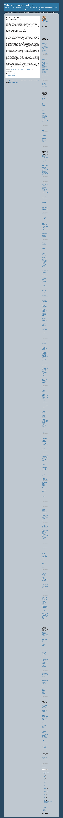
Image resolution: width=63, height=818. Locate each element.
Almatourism (44, 175)
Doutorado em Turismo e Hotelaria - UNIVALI (45, 60)
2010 (44, 810)
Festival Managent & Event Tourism (45, 268)
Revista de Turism (45, 515)
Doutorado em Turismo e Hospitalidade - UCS (44, 56)
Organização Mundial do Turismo (44, 136)
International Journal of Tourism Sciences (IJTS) (45, 363)
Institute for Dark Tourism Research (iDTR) (45, 120)
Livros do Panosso (14, 12)
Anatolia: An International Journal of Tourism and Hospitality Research (45, 179)
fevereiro (45, 805)
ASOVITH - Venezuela (44, 105)
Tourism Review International (44, 589)
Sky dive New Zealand (44, 742)
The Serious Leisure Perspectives (44, 139)
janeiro (45, 807)
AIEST (43, 103)
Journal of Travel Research (44, 470)
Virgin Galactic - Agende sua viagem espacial (44, 750)
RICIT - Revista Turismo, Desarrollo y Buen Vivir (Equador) (45, 541)
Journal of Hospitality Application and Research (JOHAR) (45, 408)
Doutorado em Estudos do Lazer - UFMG (45, 47)
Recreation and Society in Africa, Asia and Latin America (44, 499)
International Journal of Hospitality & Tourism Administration (44, 318)
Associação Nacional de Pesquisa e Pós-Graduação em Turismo (44, 109)
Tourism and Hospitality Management (44, 571)
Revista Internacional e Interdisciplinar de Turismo (45, 535)
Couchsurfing (44, 707)
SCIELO (43, 764)
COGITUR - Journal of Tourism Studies (45, 221)
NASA (43, 727)
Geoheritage (44, 272)
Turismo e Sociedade (43, 693)
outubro (45, 789)
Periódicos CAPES (45, 757)
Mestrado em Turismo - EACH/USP (44, 79)
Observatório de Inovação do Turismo (44, 648)
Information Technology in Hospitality (44, 284)
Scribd (43, 740)
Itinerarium (43, 644)
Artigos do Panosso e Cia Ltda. (25, 12)
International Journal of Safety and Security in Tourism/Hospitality (45, 345)
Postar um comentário (11, 75)
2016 (44, 779)
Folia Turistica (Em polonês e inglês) (45, 271)
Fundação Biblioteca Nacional (45, 716)
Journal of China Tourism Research (45, 384)
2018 (44, 778)
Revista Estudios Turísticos (44, 523)
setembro (45, 791)
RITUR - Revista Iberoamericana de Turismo (45, 685)
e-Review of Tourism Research (45, 240)
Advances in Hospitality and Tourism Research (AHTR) (45, 169)
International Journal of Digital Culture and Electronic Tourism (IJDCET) (45, 302)
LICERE (43, 645)
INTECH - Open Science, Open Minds (44, 124)
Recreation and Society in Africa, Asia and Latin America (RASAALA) (44, 504)
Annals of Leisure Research (45, 183)
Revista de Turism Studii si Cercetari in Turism (45, 517)
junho (45, 795)
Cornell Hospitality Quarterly (45, 229)
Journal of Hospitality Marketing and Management (44, 417)
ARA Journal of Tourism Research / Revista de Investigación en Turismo (45, 196)
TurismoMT (44, 747)
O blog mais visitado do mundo (45, 729)
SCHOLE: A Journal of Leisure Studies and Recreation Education (45, 550)
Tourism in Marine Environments (45, 580)
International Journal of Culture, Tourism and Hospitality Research (45, 297)
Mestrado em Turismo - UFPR (44, 84)
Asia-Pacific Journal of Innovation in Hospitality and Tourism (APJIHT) (45, 204)
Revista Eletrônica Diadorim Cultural (45, 674)
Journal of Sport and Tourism (44, 439)
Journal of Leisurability (44, 428)
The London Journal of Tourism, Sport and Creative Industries (45, 565)
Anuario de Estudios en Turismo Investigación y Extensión (44, 188)
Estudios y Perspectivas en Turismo (44, 258)
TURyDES (43, 612)
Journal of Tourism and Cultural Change (45, 452)
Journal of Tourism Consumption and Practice (45, 457)
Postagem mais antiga (34, 80)
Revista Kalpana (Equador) (44, 538)
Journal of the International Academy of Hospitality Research (44, 448)
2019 (44, 776)
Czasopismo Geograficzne (44, 236)
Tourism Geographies (44, 578)
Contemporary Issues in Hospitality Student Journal (45, 226)
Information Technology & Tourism (44, 281)
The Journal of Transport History (45, 561)
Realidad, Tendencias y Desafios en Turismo (44, 490)
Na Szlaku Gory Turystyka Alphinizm (44, 483)
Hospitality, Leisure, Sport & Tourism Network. (45, 718)
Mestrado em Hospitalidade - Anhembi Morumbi (45, 71)
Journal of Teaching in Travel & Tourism (45, 444)
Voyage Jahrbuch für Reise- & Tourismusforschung (45, 144)
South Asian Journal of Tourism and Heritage (45, 554)
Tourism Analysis (44, 568)
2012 (44, 785)
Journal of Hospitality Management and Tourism (45, 413)
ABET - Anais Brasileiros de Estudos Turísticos (45, 633)
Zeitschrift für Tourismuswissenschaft (45, 620)
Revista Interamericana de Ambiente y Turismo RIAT (45, 531)
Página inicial (23, 80)
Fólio (42, 641)
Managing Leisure (45, 478)
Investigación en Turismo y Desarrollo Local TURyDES (44, 372)
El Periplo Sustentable (44, 244)
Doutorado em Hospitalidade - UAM (44, 50)
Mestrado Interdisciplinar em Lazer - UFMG (45, 63)
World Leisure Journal (44, 618)
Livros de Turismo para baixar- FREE (47, 12)
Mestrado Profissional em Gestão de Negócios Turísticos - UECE (45, 67)
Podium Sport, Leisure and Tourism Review (44, 653)
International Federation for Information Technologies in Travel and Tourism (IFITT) (45, 128)
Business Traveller (45, 209)
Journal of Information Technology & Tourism (44, 425)
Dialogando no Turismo (44, 640)
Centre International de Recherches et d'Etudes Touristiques (44, 116)
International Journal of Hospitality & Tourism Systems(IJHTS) (44, 323)
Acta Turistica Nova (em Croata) (45, 163)
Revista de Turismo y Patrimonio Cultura (45, 520)
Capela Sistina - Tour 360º (44, 706)
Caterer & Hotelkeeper (44, 211)
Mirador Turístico (44, 479)
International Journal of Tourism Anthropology (45, 353)
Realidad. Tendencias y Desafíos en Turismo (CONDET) (44, 495)
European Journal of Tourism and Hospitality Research (45, 262)
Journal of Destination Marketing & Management (44, 387)
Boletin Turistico (44, 113)
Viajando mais (35, 12)
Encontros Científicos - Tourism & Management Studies (44, 250)
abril (44, 798)
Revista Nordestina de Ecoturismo (45, 678)
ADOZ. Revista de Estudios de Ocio (45, 166)
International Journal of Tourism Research (45, 359)
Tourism (43, 567)
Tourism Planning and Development (45, 585)
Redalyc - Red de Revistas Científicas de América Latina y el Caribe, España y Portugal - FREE (45, 737)
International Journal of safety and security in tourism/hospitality (45, 340)
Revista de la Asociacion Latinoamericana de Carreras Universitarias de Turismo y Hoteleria (45, 511)
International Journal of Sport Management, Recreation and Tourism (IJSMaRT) (45, 349)
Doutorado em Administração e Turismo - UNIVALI (45, 44)
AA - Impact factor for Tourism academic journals (45, 156)
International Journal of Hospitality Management (44, 332)
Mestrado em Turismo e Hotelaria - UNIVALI (45, 89)
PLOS (43, 758)
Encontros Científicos (43, 246)
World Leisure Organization (44, 147)
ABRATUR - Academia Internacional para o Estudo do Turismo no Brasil (45, 100)
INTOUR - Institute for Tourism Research (45, 133)
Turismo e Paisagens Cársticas (43, 690)
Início (8, 12)
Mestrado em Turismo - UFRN (44, 86)
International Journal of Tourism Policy (45, 356)
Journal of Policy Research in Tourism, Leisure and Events (44, 431)
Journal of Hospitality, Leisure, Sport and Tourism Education (45, 421)
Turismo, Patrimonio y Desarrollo (44, 609)
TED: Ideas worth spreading (45, 744)
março (45, 800)
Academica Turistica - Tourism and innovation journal (45, 160)
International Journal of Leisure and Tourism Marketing (45, 336)
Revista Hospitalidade (44, 676)
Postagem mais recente (12, 80)
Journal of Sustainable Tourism (44, 441)
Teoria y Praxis (44, 556)
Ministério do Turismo (44, 726)
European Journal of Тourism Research (45, 265)
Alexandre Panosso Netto (45, 21)
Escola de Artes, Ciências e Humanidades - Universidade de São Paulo (44, 712)
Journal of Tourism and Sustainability (45, 455)
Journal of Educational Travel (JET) (45, 395)
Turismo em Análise (44, 695)
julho (45, 794)
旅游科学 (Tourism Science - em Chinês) (45, 624)
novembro (45, 788)
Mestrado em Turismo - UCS (44, 81)
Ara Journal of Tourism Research (45, 192)
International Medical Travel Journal (44, 366)
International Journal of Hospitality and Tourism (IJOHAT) (45, 328)
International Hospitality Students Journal (44, 288)
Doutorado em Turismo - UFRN (44, 53)
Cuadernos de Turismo (44, 231)
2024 (44, 773)
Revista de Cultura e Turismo (45, 663)
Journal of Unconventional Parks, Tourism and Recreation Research (45, 474)
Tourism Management (44, 582)
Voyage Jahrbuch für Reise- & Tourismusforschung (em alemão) (45, 615)
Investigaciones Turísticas (44, 375)
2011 (44, 809)
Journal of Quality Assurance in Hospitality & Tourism (45, 435)
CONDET (43, 223)
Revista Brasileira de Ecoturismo (45, 657)
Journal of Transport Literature (43, 465)
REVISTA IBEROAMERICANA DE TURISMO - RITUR (45, 527)
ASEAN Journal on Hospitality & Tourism (45, 200)
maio (45, 797)
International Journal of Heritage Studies (45, 314)
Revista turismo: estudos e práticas (45, 683)
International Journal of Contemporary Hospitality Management (44, 292)
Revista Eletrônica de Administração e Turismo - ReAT (45, 669)
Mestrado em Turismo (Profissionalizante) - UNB (45, 75)
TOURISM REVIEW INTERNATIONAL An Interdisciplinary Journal (45, 593)
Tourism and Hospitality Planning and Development (44, 574)
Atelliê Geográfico (45, 635)
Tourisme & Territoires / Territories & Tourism (44, 602)
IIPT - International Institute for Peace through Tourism (45, 721)
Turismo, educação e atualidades (19, 5)
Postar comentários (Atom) (13, 82)
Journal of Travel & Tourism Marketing (45, 468)
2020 (44, 775)
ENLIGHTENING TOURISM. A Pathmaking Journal (44, 255)
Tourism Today (44, 596)
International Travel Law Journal (45, 369)
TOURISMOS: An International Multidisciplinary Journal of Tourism (45, 606)
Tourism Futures (44, 746)
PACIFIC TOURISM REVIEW (43, 486)
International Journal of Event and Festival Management (44, 307)
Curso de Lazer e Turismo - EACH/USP (48, 802)
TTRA (43, 141)
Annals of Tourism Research (45, 185)
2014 (44, 782)
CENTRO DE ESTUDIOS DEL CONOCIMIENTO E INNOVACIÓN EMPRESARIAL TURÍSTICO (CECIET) (45, 216)
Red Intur (43, 655)
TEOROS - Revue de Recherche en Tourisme (45, 558)
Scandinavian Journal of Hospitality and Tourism (44, 545)
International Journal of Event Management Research (44, 311)
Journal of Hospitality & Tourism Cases (44, 400)
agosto (45, 792)
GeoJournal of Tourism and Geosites (44, 274)
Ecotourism (44, 242)
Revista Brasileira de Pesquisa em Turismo (45, 660)
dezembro (45, 786)
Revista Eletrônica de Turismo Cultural (45, 672)
